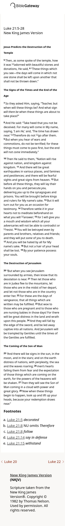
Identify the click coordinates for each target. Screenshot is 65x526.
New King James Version (31, 475)
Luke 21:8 (15, 425)
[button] (37, 11)
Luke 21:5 (15, 419)
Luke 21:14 (16, 437)
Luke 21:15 (16, 443)
